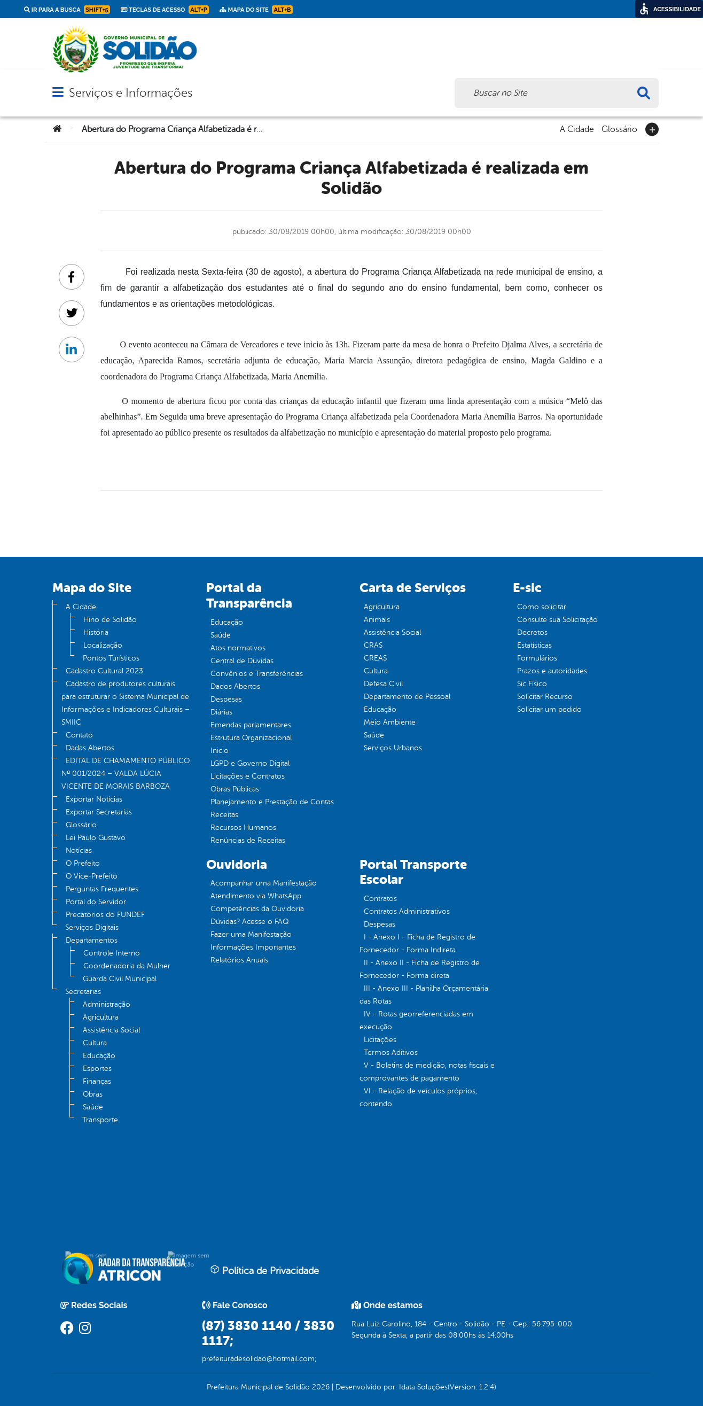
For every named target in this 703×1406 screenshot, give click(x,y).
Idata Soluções (423, 1387)
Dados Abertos (235, 686)
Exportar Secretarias (99, 812)
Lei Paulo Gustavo (96, 838)
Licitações (380, 1040)
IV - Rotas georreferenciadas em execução (416, 1020)
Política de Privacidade (264, 1270)
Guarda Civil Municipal (120, 979)
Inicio (219, 751)
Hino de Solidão (110, 620)
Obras (93, 1094)
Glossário (619, 128)
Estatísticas (534, 645)
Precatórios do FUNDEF (105, 915)
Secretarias (83, 992)
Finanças (97, 1081)
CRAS (373, 645)
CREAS (375, 658)
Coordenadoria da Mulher (126, 966)
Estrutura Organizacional (251, 738)
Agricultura (101, 1017)
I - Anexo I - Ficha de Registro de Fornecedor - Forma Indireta (417, 943)
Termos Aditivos (391, 1052)
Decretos (532, 632)
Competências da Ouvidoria (257, 909)
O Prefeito (83, 863)
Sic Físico (532, 684)
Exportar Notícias (94, 799)
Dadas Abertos (90, 748)
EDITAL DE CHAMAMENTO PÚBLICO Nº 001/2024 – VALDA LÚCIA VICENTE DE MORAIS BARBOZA (125, 773)
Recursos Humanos (243, 828)
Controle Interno (111, 953)
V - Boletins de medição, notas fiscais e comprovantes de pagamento (427, 1071)
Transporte (100, 1120)
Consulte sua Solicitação (557, 620)
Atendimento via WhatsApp (255, 896)
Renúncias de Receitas (247, 840)
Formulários (537, 658)
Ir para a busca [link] (67, 9)
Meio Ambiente (390, 722)
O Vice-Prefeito (92, 876)
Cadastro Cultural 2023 (104, 671)
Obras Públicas (234, 789)
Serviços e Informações (130, 92)
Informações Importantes (253, 947)
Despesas (226, 699)
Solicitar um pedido (549, 709)
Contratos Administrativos (407, 911)
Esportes (97, 1069)
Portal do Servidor (96, 902)
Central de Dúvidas (242, 661)
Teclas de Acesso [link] (165, 9)
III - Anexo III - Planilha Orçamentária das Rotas (424, 994)
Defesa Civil (383, 684)
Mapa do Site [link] (256, 9)
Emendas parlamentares (250, 725)
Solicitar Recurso (545, 697)
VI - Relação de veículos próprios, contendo (418, 1097)
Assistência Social (111, 1030)
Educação (99, 1056)
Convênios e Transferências (256, 674)
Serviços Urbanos (393, 748)
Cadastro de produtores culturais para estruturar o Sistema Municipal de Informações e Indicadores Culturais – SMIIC (125, 703)
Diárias (221, 712)
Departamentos (92, 940)
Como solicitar (541, 607)
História (95, 632)
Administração (106, 1004)
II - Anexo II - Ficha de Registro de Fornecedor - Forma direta (420, 969)
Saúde (93, 1107)
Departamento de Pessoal (407, 697)
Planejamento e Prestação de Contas (272, 802)
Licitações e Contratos (247, 776)
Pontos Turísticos (111, 658)
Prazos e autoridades (552, 671)
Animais (377, 620)
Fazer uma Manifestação (251, 934)
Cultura (95, 1043)
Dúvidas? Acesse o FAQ (249, 922)
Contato (79, 735)
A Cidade (577, 128)
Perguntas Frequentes (102, 889)
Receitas (224, 815)
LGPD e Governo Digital (250, 763)
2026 (320, 1387)
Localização (102, 645)
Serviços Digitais (92, 927)
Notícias (79, 850)
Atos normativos (237, 648)
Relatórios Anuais (239, 960)
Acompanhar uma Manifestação (263, 883)
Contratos (380, 899)
